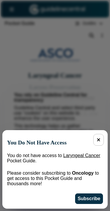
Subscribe (89, 198)
